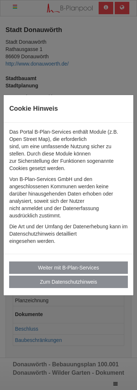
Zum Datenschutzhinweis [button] (68, 282)
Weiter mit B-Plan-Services (68, 268)
